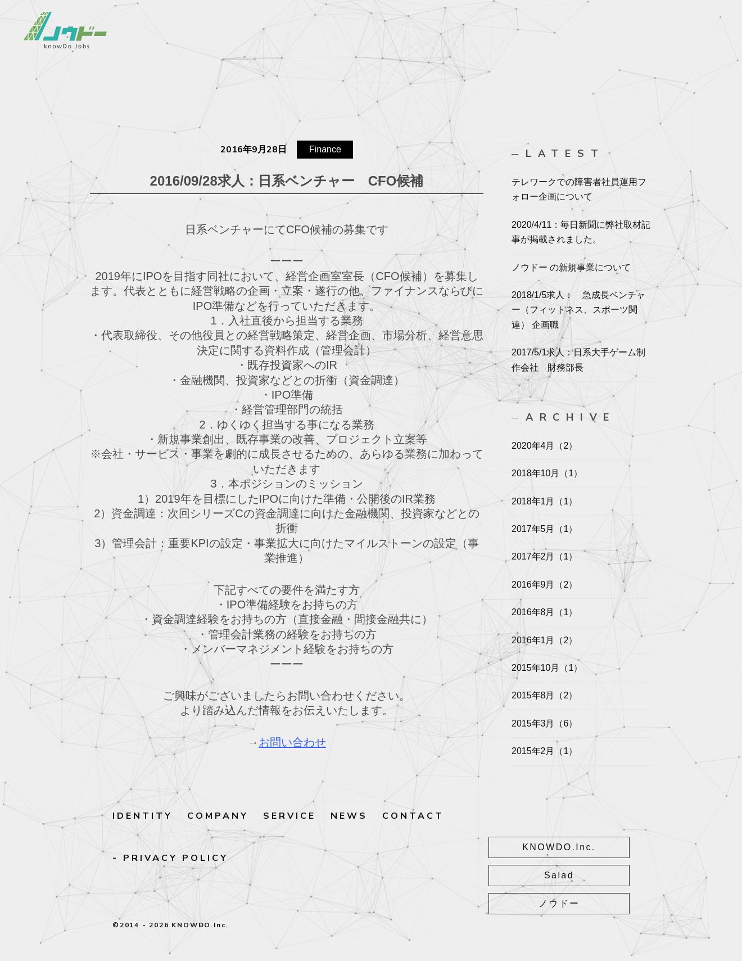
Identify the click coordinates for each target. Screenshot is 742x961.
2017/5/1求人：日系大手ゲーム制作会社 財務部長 (578, 360)
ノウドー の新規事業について (571, 267)
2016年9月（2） (544, 584)
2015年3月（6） (544, 723)
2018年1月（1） (544, 501)
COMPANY (217, 816)
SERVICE (289, 816)
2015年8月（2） (544, 695)
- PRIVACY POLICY (170, 858)
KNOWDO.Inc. (579, 846)
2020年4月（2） (544, 445)
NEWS (349, 816)
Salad (579, 873)
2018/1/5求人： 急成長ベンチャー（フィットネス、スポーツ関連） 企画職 (578, 310)
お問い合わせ (292, 742)
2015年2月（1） (544, 751)
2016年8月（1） (544, 612)
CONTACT (413, 816)
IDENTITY (142, 816)
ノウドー (579, 899)
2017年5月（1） (544, 529)
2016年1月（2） (544, 640)
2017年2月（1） (544, 556)
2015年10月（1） (547, 668)
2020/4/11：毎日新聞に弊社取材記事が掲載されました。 (581, 232)
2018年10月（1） (547, 473)
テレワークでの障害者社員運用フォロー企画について (579, 189)
